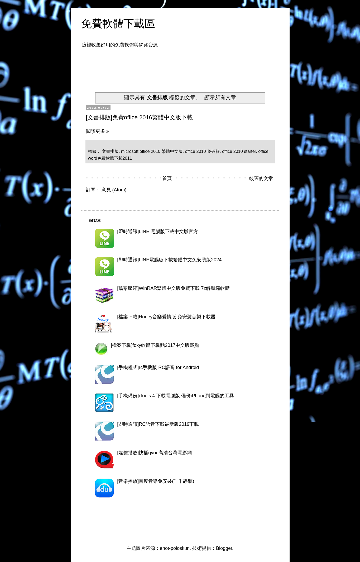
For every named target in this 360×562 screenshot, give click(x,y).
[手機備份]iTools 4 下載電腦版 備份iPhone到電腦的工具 (175, 395)
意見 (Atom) (114, 189)
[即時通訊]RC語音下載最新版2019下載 (158, 424)
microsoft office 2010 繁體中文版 (152, 151)
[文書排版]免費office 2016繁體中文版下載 (139, 117)
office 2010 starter (239, 151)
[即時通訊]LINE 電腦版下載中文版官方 (157, 231)
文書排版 (110, 151)
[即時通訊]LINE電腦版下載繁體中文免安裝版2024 (169, 259)
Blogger (224, 548)
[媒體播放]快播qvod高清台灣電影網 (154, 452)
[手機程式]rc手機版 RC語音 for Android (158, 367)
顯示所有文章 (220, 97)
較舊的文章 (261, 178)
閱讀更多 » (97, 131)
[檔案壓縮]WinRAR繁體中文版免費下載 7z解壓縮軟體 (173, 288)
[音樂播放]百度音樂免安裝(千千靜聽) (155, 481)
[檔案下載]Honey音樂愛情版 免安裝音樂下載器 (166, 316)
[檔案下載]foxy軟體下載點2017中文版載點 (155, 345)
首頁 (167, 178)
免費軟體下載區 (118, 23)
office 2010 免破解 (202, 151)
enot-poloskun (175, 548)
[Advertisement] (185, 67)
